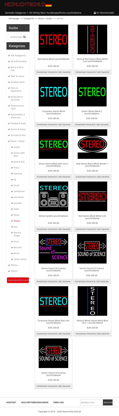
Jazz (16, 226)
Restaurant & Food (17, 107)
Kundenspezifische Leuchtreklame (64, 12)
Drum (16, 185)
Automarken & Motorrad (18, 116)
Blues (16, 214)
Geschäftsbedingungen (34, 402)
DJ (15, 179)
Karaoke (18, 203)
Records (18, 247)
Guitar (17, 147)
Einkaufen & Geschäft (17, 98)
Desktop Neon (18, 82)
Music (17, 253)
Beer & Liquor (17, 76)
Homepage (14, 18)
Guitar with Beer (19, 154)
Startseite (10, 12)
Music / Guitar (45, 18)
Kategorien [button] (21, 12)
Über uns (58, 402)
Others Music (20, 259)
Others (14, 271)
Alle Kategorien (18, 55)
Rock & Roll (19, 161)
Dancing (18, 173)
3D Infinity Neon (37, 12)
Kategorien (29, 18)
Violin (16, 209)
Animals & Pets (18, 135)
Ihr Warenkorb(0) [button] (104, 12)
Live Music (19, 197)
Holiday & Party (18, 123)
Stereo (17, 220)
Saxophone (19, 191)
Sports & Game (18, 129)
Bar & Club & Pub (17, 69)
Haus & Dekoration (16, 89)
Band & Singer (17, 234)
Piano (16, 167)
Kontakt (11, 402)
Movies (14, 265)
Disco (16, 241)
